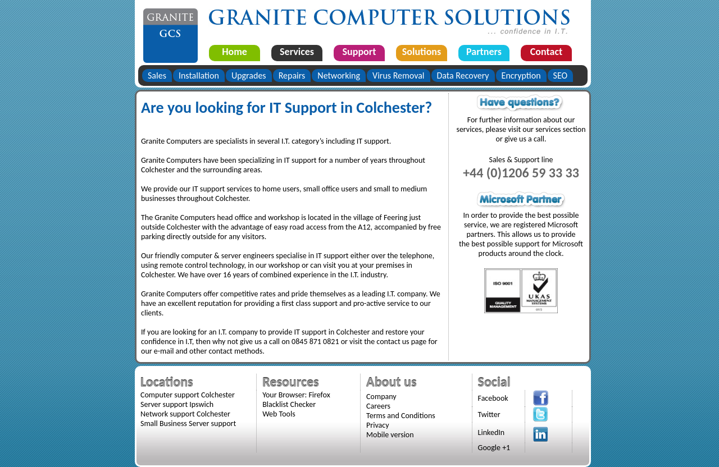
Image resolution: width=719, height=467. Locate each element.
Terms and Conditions (400, 415)
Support (359, 51)
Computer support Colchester (187, 395)
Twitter (489, 414)
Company (381, 396)
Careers (378, 406)
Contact (546, 51)
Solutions (421, 51)
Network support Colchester (185, 414)
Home (234, 51)
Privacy (377, 425)
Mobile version (390, 434)
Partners (484, 51)
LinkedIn (491, 432)
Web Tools (278, 414)
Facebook (493, 398)
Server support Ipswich (176, 404)
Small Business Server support (188, 423)
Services (297, 51)
